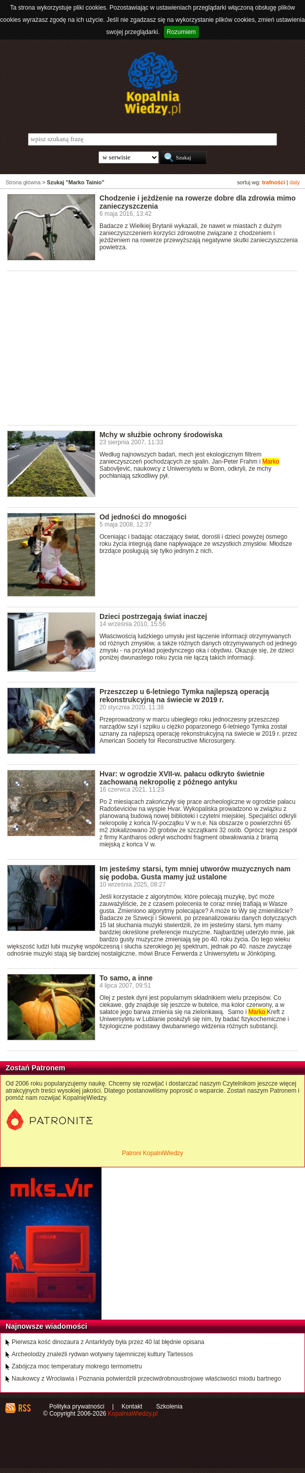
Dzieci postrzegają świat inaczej (153, 616)
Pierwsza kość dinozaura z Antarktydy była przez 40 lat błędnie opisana (108, 1342)
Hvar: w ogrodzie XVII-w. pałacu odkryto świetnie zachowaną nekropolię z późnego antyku (181, 778)
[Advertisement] (156, 347)
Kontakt (132, 1406)
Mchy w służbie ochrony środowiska (161, 435)
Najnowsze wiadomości (46, 1326)
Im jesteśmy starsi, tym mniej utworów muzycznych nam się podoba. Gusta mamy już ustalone (195, 873)
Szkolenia (169, 1406)
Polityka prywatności (77, 1406)
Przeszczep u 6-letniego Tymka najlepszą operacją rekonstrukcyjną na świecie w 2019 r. (184, 696)
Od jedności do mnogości (143, 517)
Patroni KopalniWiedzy (152, 1153)
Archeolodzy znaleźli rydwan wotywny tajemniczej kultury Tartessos (102, 1354)
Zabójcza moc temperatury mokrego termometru (77, 1366)
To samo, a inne (126, 978)
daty (295, 182)
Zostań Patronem (35, 1068)
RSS (24, 1408)
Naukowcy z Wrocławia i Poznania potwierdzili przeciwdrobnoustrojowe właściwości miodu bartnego (146, 1378)
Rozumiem (181, 32)
